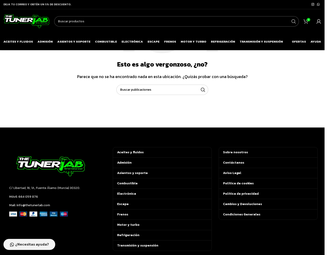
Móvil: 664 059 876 (23, 196)
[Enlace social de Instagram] (313, 4)
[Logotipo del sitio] (26, 20)
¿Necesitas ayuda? (29, 244)
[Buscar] (176, 21)
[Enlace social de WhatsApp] (318, 4)
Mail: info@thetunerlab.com (29, 205)
